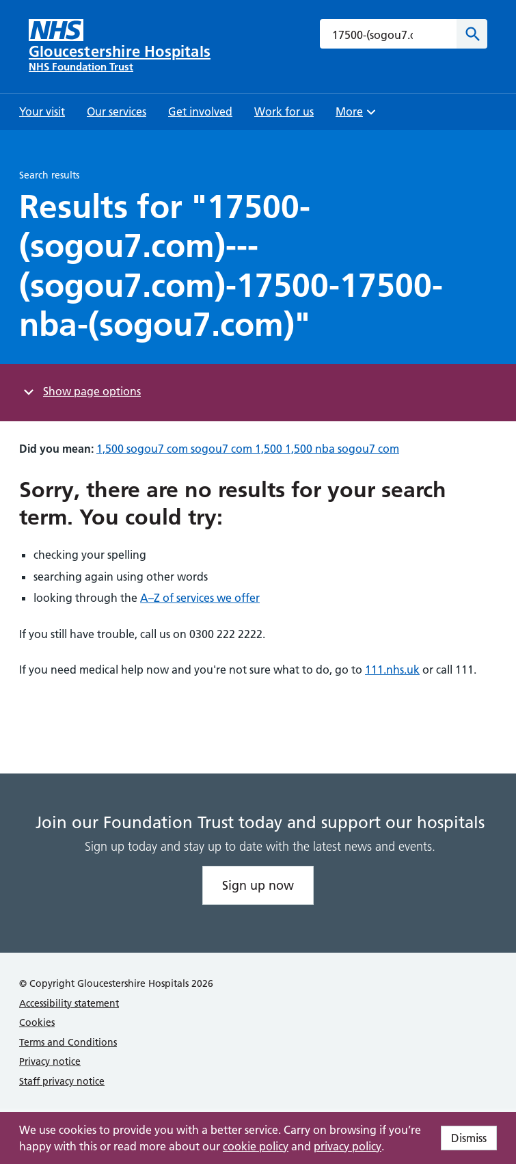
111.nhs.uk (392, 669)
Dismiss (469, 1138)
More (357, 116)
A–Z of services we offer (200, 598)
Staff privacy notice (62, 1081)
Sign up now (258, 885)
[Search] (472, 34)
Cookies (37, 1022)
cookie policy (255, 1146)
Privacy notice (50, 1061)
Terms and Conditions (68, 1042)
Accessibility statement (69, 1003)
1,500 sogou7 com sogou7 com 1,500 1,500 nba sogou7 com (247, 448)
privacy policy (347, 1146)
